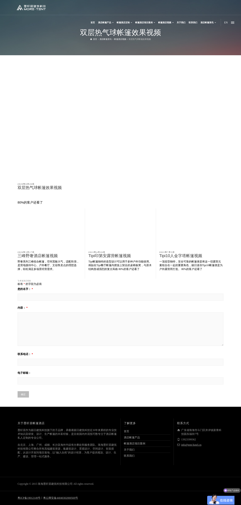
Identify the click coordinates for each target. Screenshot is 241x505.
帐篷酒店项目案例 (134, 443)
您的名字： (25, 289)
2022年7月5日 (167, 252)
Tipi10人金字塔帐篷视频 (180, 255)
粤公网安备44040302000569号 (60, 497)
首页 (126, 431)
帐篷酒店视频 (25, 281)
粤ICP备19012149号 (29, 497)
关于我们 (129, 449)
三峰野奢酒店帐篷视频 (38, 255)
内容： (23, 307)
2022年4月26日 (96, 252)
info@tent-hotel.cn (191, 444)
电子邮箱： (24, 372)
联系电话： (25, 354)
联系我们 (129, 455)
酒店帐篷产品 (132, 437)
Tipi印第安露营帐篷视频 (109, 255)
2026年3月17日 (26, 252)
